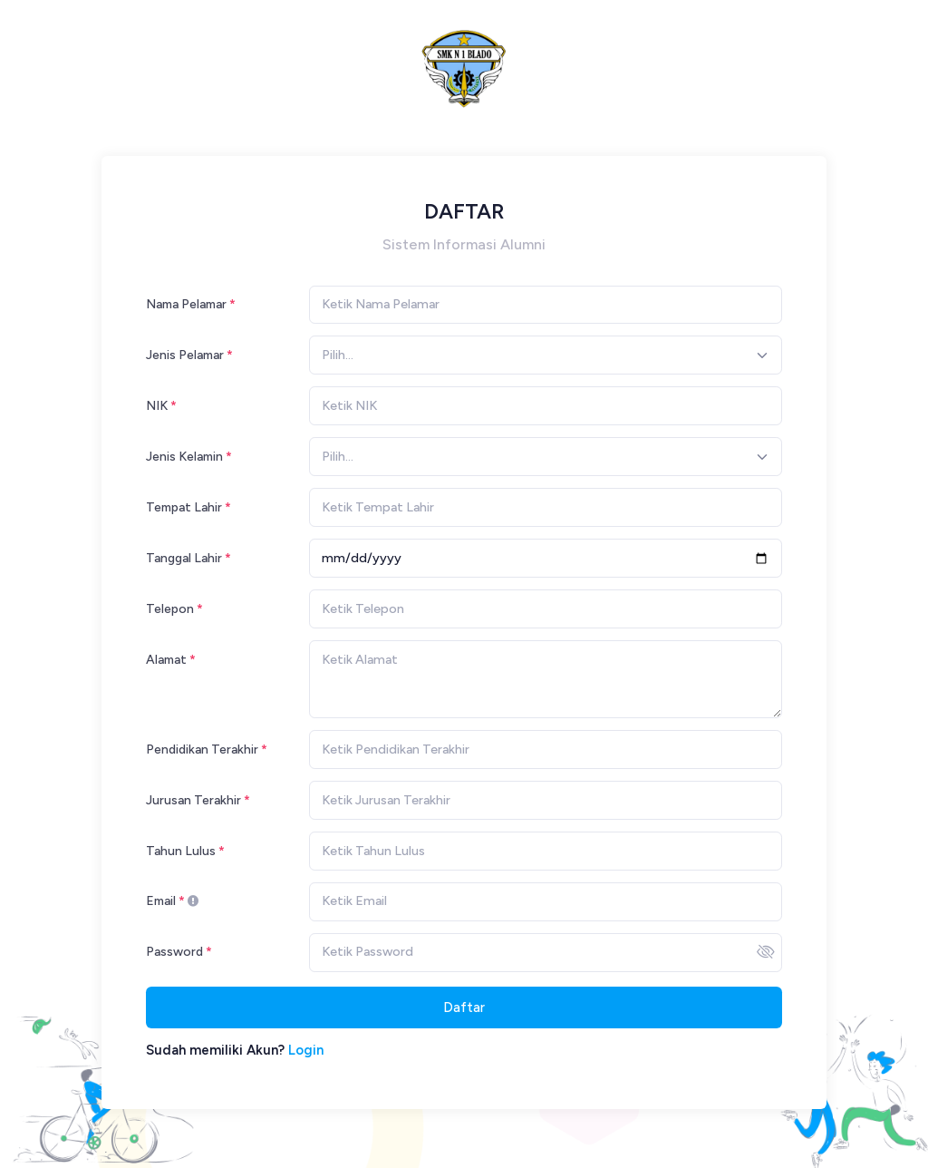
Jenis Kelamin (184, 456)
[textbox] (337, 355)
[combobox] (545, 355)
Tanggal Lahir (184, 557)
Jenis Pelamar (185, 354)
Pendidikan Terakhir (202, 749)
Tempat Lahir (184, 507)
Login (306, 1050)
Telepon (170, 608)
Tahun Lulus (181, 850)
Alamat (166, 659)
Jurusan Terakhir (193, 800)
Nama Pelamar (186, 304)
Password (174, 951)
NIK (157, 405)
